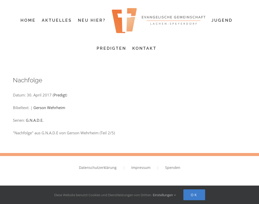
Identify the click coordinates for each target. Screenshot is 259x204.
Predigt (60, 94)
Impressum (140, 167)
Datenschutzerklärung (98, 167)
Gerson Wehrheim (49, 107)
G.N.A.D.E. (35, 120)
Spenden (172, 167)
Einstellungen (164, 195)
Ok (194, 194)
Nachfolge (27, 80)
